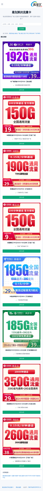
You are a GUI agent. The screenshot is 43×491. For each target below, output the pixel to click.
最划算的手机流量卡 (7, 487)
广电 (19, 33)
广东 (35, 33)
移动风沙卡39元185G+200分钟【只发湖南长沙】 (21, 350)
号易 (19, 475)
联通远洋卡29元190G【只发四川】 (21, 189)
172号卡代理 (31, 475)
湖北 (22, 33)
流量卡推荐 (15, 475)
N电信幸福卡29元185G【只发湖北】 (21, 296)
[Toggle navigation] (2, 4)
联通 (10, 33)
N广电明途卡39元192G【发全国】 (21, 81)
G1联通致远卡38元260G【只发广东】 (21, 457)
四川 (25, 33)
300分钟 (31, 33)
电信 (13, 33)
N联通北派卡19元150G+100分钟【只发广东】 (21, 135)
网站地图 (18, 487)
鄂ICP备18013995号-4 (34, 487)
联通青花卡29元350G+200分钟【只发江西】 (21, 404)
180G (38, 33)
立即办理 (21, 90)
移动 (16, 33)
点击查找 (21, 28)
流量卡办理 (24, 475)
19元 (27, 33)
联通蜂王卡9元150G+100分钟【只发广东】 (21, 243)
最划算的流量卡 (7, 475)
